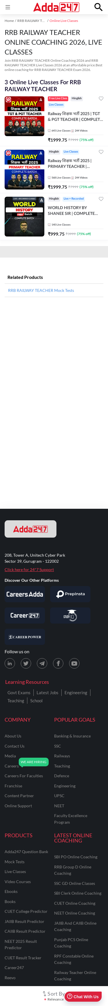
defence (61, 775)
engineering (64, 785)
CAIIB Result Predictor (25, 931)
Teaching (15, 700)
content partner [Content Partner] (19, 795)
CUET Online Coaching (74, 903)
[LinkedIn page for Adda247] (10, 663)
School (36, 700)
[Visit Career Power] (25, 637)
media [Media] (10, 755)
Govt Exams (19, 692)
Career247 (14, 967)
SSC (57, 746)
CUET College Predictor (26, 911)
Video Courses (18, 881)
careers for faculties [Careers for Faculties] (24, 775)
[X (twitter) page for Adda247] (26, 663)
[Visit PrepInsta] (70, 594)
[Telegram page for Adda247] (42, 663)
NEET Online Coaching (74, 913)
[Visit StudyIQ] (70, 615)
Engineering (76, 692)
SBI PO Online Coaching (75, 856)
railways (62, 755)
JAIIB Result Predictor (24, 921)
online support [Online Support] (18, 805)
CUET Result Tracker (23, 957)
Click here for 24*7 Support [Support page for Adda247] (29, 569)
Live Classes (15, 871)
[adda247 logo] (30, 529)
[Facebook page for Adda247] (58, 663)
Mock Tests (14, 861)
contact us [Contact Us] (14, 746)
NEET (59, 805)
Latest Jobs (47, 692)
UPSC (59, 795)
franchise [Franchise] (13, 785)
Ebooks (11, 891)
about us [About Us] (13, 735)
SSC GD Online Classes (74, 883)
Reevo (10, 977)
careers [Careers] (12, 765)
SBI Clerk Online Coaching (77, 893)
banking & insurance (72, 735)
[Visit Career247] (25, 615)
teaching (62, 765)
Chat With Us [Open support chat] (83, 996)
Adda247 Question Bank (26, 851)
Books (10, 901)
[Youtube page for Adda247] (74, 663)
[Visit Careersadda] (25, 594)
